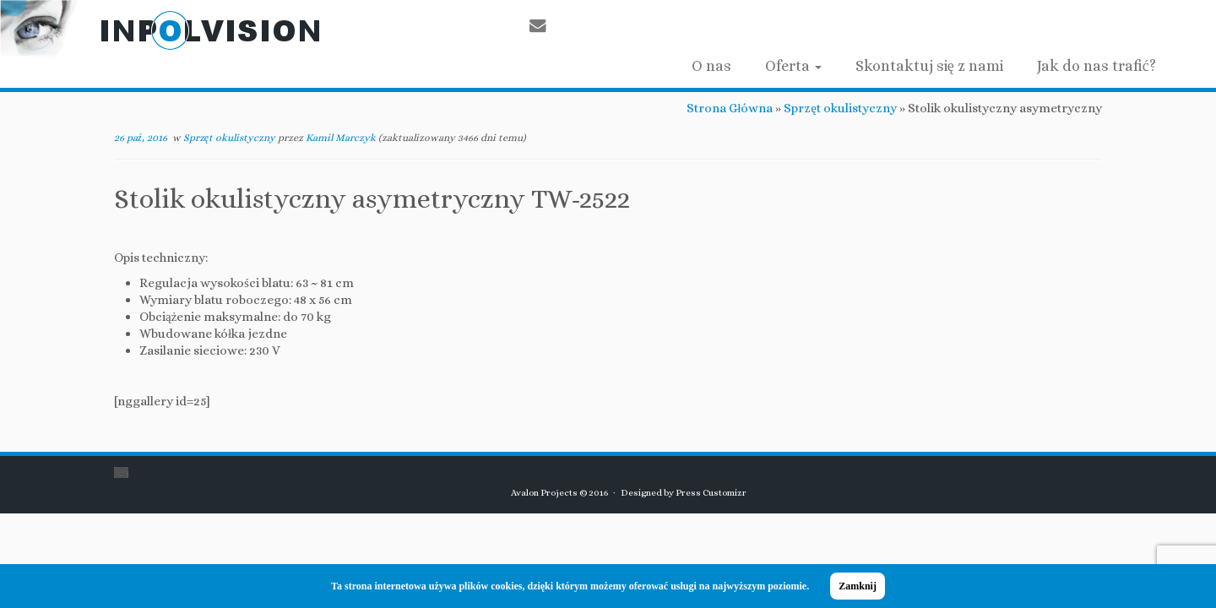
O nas (711, 65)
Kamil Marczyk (341, 138)
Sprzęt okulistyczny (840, 108)
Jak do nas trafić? (1096, 65)
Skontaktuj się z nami (929, 65)
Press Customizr (711, 492)
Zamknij (858, 586)
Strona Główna (730, 108)
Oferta (793, 65)
